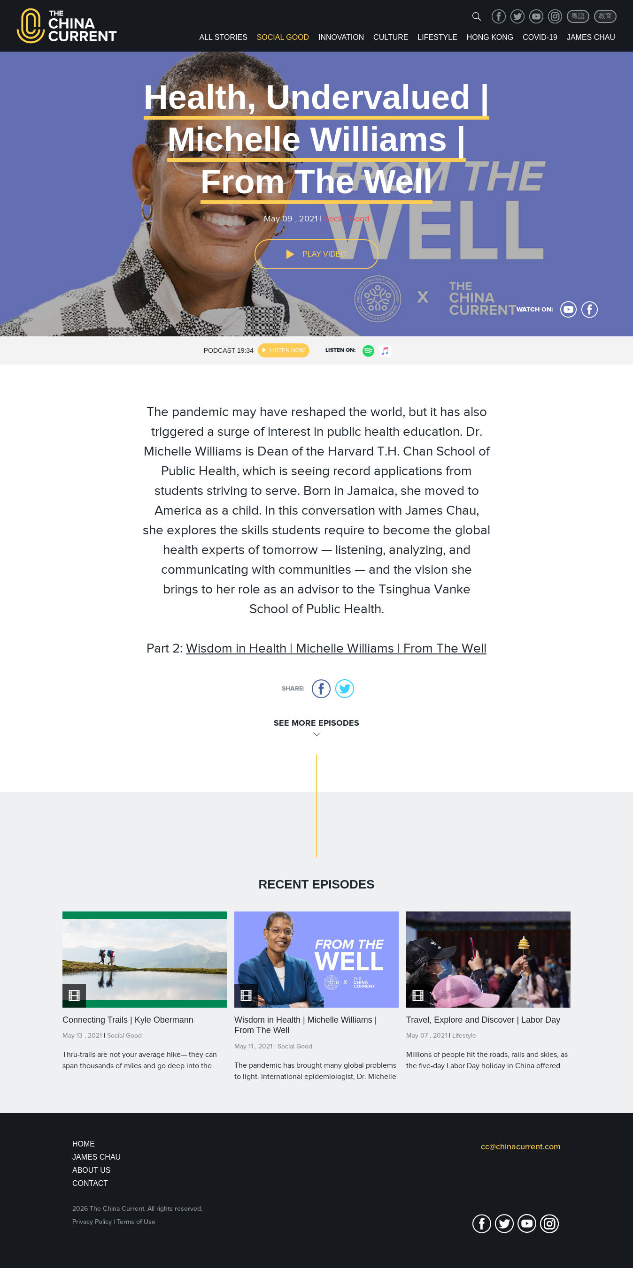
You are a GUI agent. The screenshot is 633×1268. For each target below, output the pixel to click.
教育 (605, 16)
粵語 (578, 16)
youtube (536, 16)
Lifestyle (437, 37)
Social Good (283, 37)
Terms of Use (136, 1222)
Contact (90, 1183)
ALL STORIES (223, 37)
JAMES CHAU (96, 1157)
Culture (390, 37)
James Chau (591, 37)
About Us (91, 1170)
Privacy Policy (92, 1222)
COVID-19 (540, 37)
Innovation (341, 37)
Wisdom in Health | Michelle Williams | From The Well (336, 648)
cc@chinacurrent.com (521, 1146)
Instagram (555, 16)
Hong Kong (490, 37)
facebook (499, 16)
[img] (476, 16)
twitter (517, 16)
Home (83, 1144)
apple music (385, 351)
